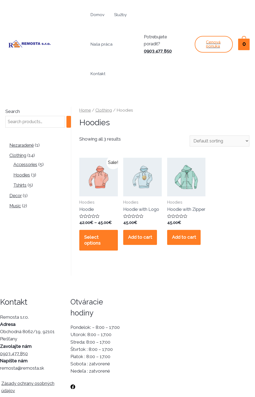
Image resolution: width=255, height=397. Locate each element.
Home (85, 80)
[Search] (72, 92)
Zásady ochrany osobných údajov (27, 359)
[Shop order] (218, 111)
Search (12, 81)
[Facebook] (72, 359)
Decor (15, 165)
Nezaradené (22, 115)
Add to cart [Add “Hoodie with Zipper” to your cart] (184, 214)
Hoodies (22, 145)
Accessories (25, 135)
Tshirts (20, 155)
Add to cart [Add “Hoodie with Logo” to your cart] (141, 209)
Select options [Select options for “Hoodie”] (93, 212)
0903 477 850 (158, 36)
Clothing (18, 125)
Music (15, 176)
